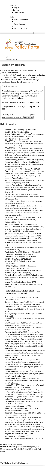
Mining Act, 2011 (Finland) (15, 261)
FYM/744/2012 (11, 148)
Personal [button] (13, 5)
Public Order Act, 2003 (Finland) (17, 252)
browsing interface (29, 70)
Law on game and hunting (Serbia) (18, 364)
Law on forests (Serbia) (14, 360)
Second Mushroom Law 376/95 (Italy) (19, 302)
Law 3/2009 (9, 318)
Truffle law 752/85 (12, 306)
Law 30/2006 (10, 323)
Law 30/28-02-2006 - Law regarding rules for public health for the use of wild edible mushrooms (24, 387)
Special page (19, 12)
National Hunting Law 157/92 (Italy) (19, 297)
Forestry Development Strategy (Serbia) (20, 171)
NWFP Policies (5, 463)
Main (7, 57)
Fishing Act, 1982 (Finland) (15, 266)
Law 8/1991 (9, 327)
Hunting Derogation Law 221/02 (17, 313)
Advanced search (11, 59)
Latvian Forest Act (12, 339)
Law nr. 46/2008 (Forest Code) (16, 341)
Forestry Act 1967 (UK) (13, 169)
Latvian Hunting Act (12, 336)
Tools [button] (12, 17)
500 (3, 109)
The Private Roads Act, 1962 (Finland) (19, 291)
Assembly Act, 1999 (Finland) (16, 270)
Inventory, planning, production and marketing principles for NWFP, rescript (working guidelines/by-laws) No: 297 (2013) (23, 231)
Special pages (19, 24)
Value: (33, 115)
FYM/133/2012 (11, 141)
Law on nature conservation (15, 378)
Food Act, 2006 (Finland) (14, 129)
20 (26, 106)
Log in (16, 8)
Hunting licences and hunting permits (19, 201)
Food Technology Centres (14, 159)
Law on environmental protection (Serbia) (21, 350)
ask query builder (26, 82)
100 (33, 106)
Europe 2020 (10, 206)
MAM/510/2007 (11, 427)
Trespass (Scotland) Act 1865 (16, 332)
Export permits (10, 139)
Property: (5, 115)
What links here (20, 28)
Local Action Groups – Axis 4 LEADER (19, 401)
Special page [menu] (14, 10)
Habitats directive (11, 194)
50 (30, 106)
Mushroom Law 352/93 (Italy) (16, 309)
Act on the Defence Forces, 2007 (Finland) (21, 275)
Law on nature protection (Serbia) (18, 371)
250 (38, 106)
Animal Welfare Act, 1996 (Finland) (18, 134)
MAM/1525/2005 (11, 417)
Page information (21, 19)
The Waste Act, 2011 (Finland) (16, 256)
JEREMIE (8, 247)
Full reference (36, 91)
